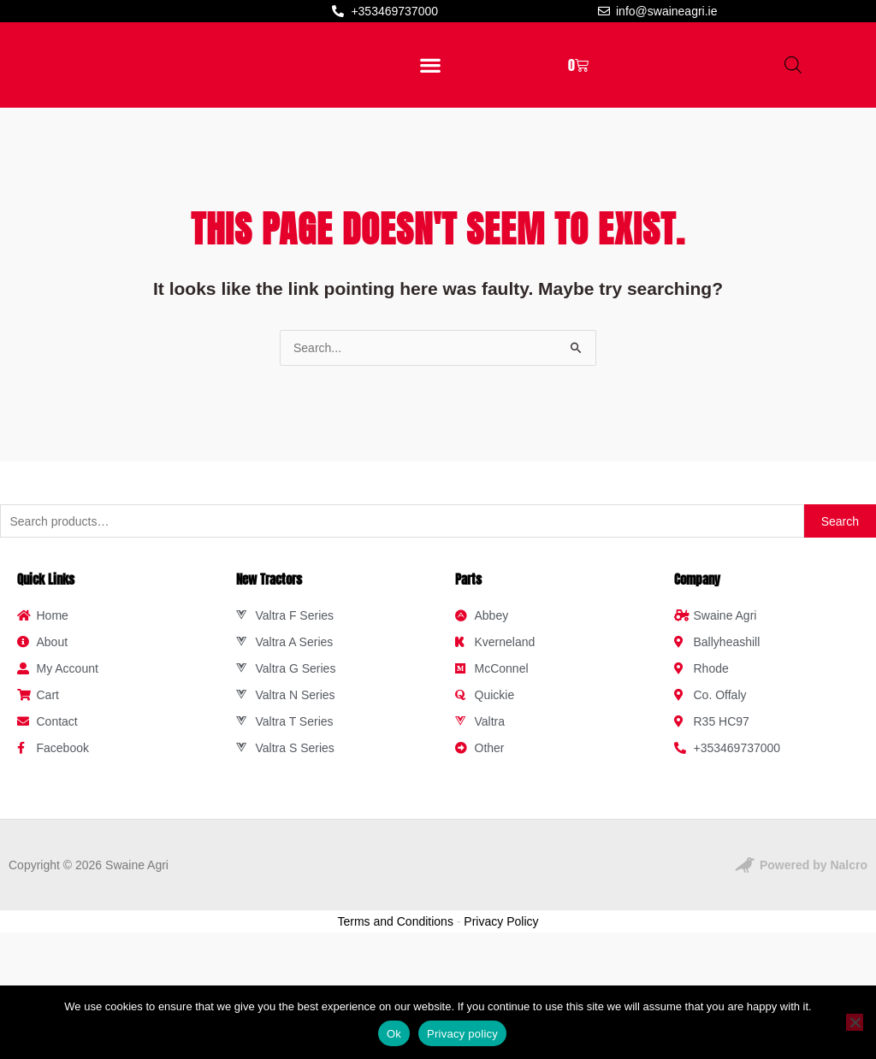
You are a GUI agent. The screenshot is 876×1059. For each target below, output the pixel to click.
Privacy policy (462, 1033)
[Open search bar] (793, 115)
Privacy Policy (501, 1021)
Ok (394, 1033)
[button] (430, 115)
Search (840, 621)
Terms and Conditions (395, 1021)
